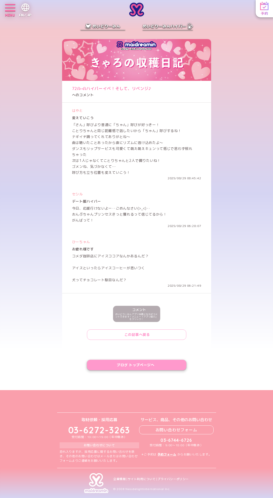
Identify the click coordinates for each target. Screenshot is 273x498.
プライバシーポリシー (173, 479)
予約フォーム (166, 454)
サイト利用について (142, 479)
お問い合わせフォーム (176, 430)
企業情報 (119, 479)
